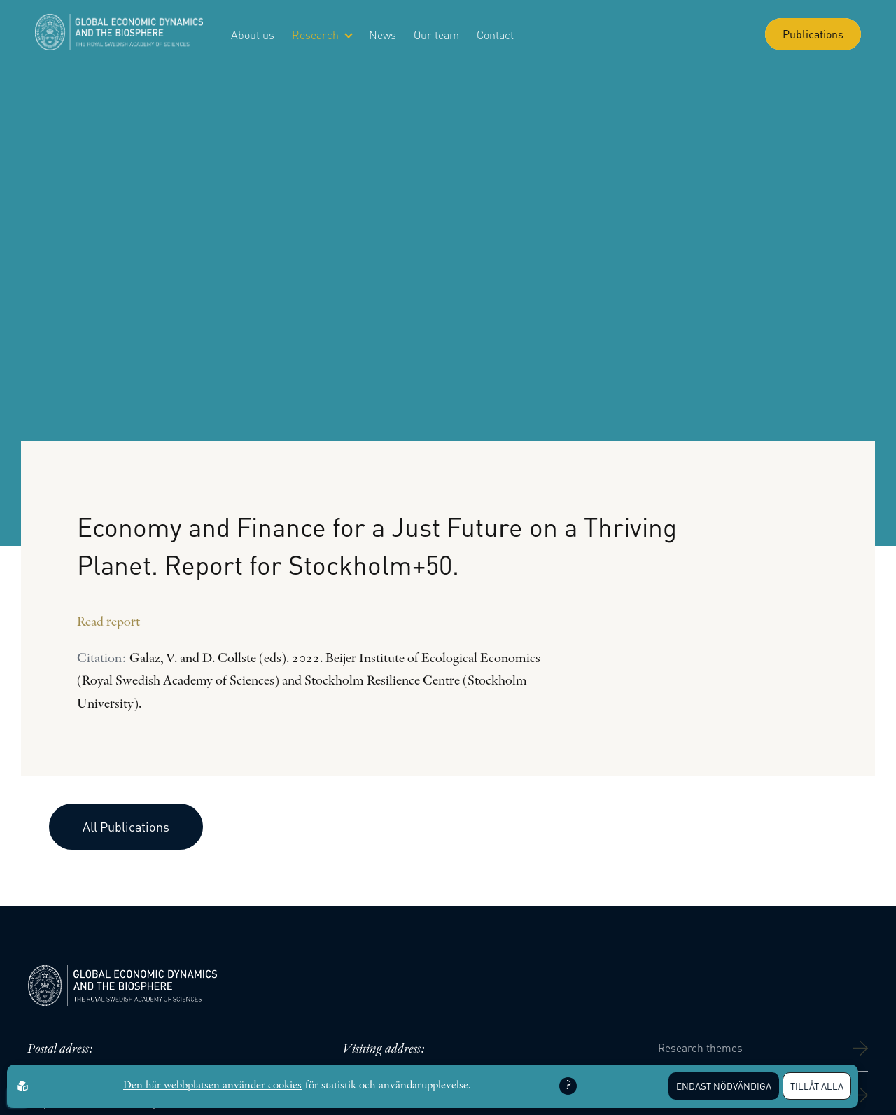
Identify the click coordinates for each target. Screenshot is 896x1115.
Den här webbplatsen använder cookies (212, 1085)
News (382, 34)
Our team (436, 34)
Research (321, 34)
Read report (108, 622)
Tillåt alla (817, 1086)
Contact (495, 34)
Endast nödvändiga (723, 1086)
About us (252, 34)
